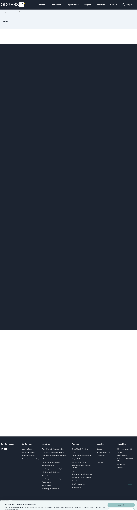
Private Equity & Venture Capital (52, 469)
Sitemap (120, 467)
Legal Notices (122, 464)
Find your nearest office (125, 449)
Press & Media (122, 455)
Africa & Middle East (104, 452)
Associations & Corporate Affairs (53, 449)
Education (45, 459)
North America (102, 459)
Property (75, 481)
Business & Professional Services (53, 452)
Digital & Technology (79, 462)
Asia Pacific (101, 455)
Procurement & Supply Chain (81, 477)
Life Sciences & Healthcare (51, 472)
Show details (9, 506)
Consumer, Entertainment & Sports (54, 455)
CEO (73, 452)
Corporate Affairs (77, 459)
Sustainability (46, 485)
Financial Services (48, 465)
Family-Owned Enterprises (51, 462)
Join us (119, 452)
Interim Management (28, 452)
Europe (99, 449)
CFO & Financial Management (82, 455)
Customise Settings (121, 501)
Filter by (5, 21)
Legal (73, 471)
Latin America (101, 462)
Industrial (45, 475)
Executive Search (27, 449)
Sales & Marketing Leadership (82, 474)
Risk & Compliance (78, 484)
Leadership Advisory (28, 455)
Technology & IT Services (50, 489)
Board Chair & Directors (80, 449)
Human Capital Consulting (30, 459)
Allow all (121, 496)
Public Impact (46, 482)
